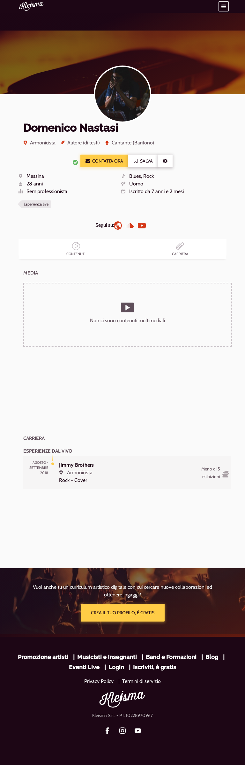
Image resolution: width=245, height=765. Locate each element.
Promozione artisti (43, 657)
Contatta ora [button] (104, 161)
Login (116, 667)
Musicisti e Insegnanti (107, 657)
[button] (224, 6)
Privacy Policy (99, 681)
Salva (143, 161)
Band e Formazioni (171, 657)
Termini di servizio (141, 681)
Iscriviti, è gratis (154, 667)
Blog (211, 657)
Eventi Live (84, 667)
